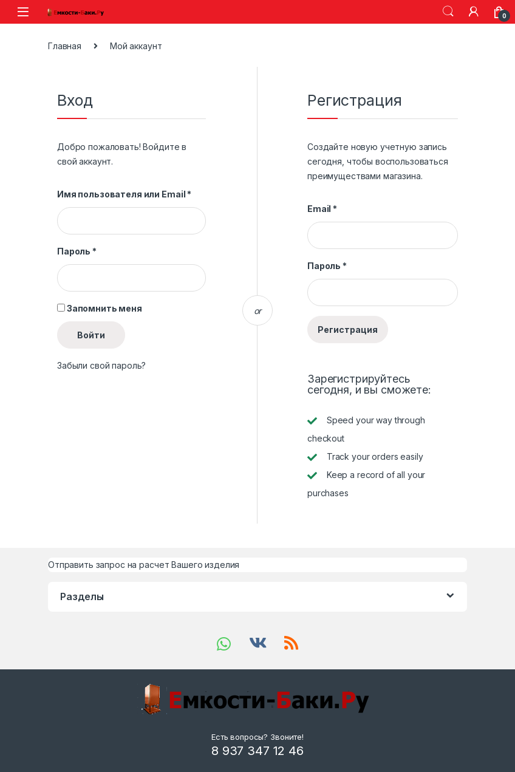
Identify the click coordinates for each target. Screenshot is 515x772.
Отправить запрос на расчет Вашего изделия (143, 564)
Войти (91, 335)
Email (322, 208)
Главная (64, 46)
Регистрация (348, 329)
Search (448, 11)
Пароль (77, 251)
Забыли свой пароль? (101, 365)
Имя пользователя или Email (124, 194)
